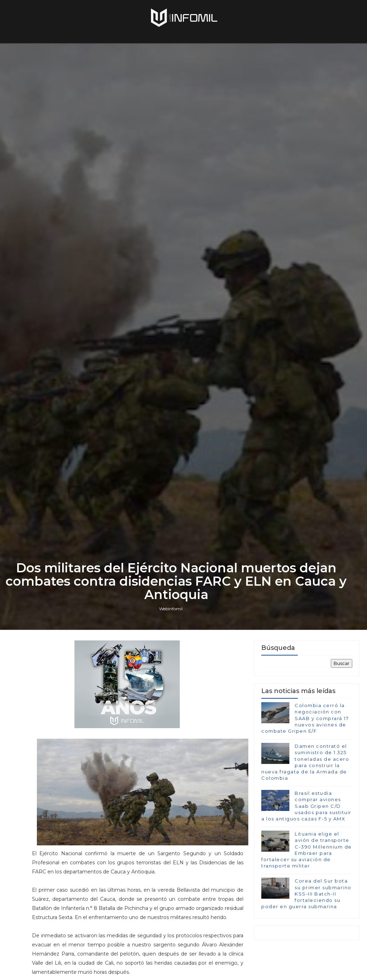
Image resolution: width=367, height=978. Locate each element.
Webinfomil (171, 608)
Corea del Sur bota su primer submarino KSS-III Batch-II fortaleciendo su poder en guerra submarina (306, 893)
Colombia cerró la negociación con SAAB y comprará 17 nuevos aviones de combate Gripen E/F (305, 718)
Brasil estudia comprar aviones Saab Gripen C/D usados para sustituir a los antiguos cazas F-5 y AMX (306, 805)
